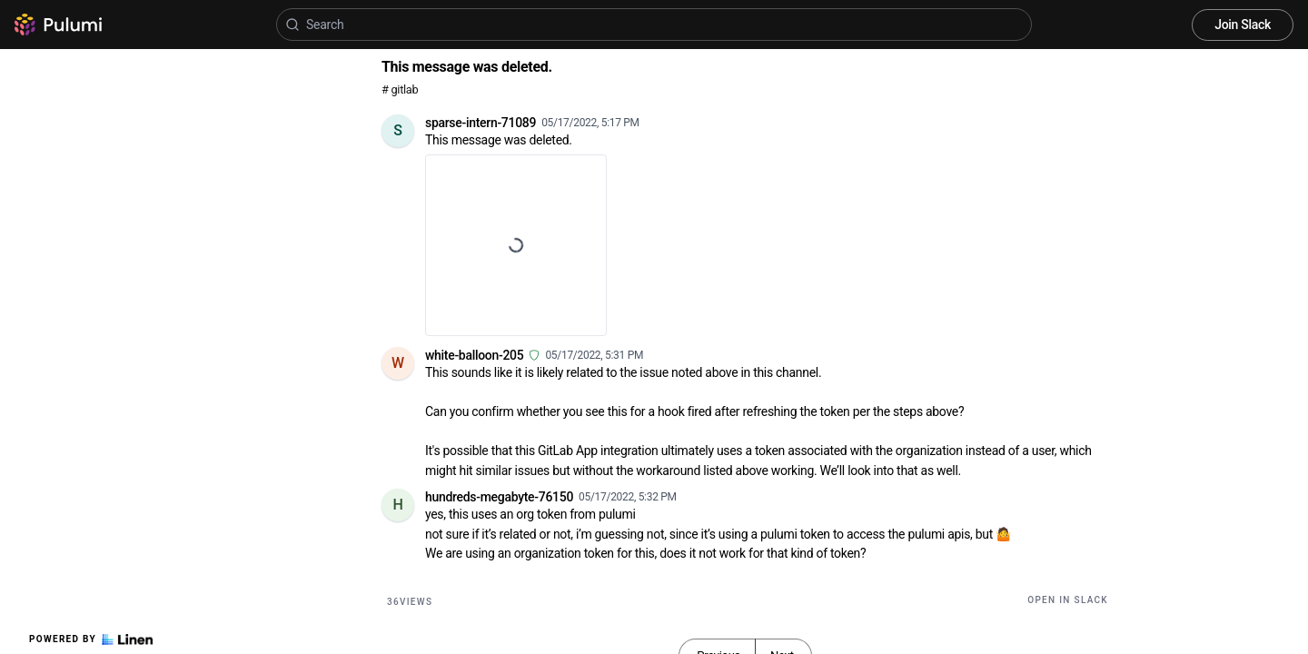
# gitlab (400, 89)
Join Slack (1242, 24)
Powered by (91, 639)
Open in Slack (1067, 600)
